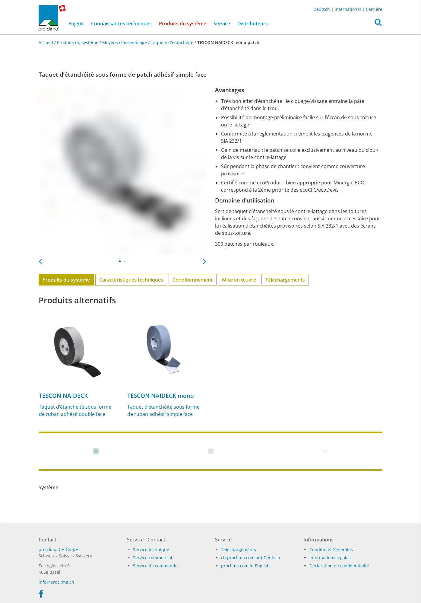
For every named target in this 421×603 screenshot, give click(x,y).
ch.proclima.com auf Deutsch (250, 557)
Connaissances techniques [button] (121, 23)
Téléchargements (285, 279)
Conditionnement (193, 279)
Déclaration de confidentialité (339, 566)
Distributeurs (252, 23)
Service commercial (152, 557)
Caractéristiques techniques (131, 279)
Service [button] (222, 23)
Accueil (46, 42)
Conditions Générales (331, 549)
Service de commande (155, 566)
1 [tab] (120, 261)
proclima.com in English (245, 566)
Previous (40, 260)
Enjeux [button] (76, 23)
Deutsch (321, 9)
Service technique (151, 549)
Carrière (374, 9)
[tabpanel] (122, 170)
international (348, 9)
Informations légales (330, 557)
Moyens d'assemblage (124, 42)
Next (204, 260)
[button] (378, 23)
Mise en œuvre (239, 279)
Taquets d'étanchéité (172, 42)
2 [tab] (124, 261)
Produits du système (184, 23)
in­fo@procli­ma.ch (56, 582)
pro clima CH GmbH (58, 549)
